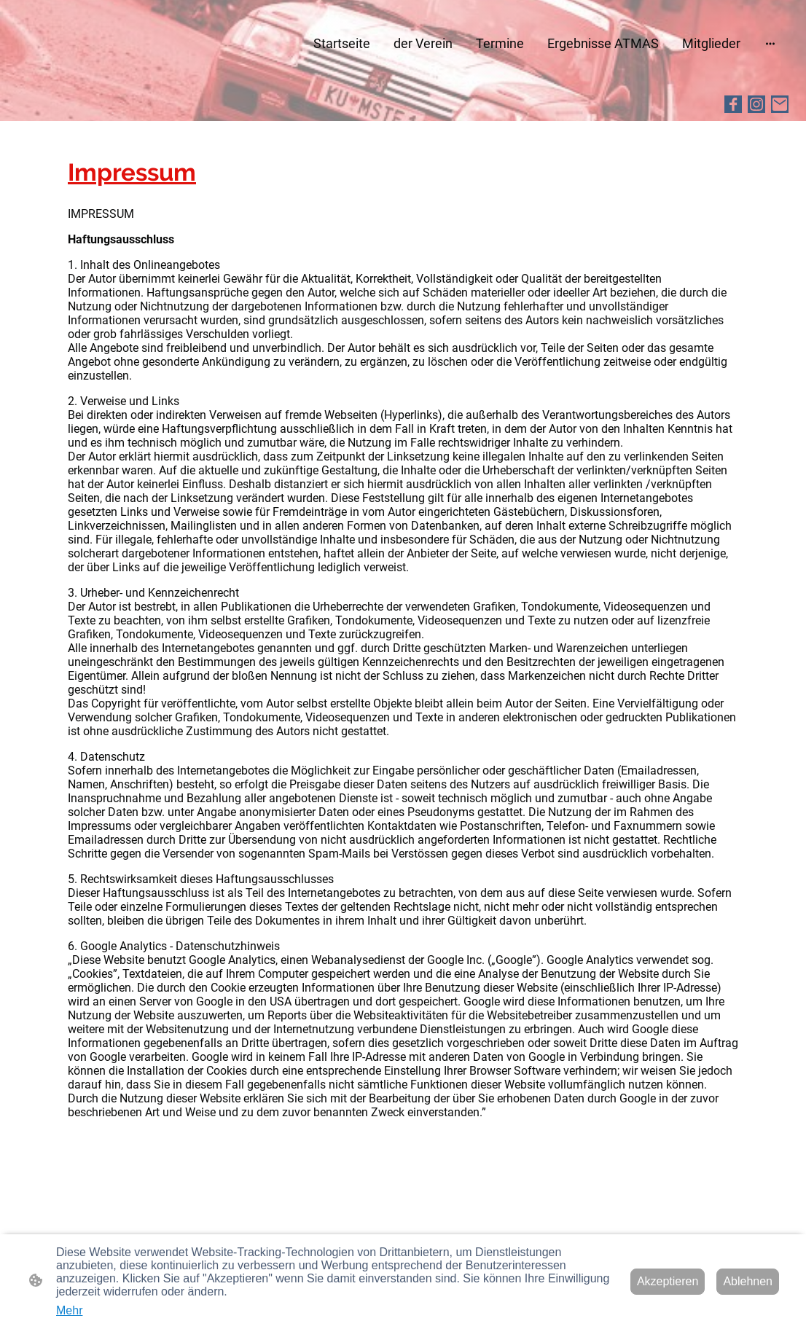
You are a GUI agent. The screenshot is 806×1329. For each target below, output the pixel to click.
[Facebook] (733, 104)
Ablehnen (747, 1281)
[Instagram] (756, 104)
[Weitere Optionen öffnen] (770, 43)
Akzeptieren (668, 1281)
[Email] (780, 104)
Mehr (69, 1310)
